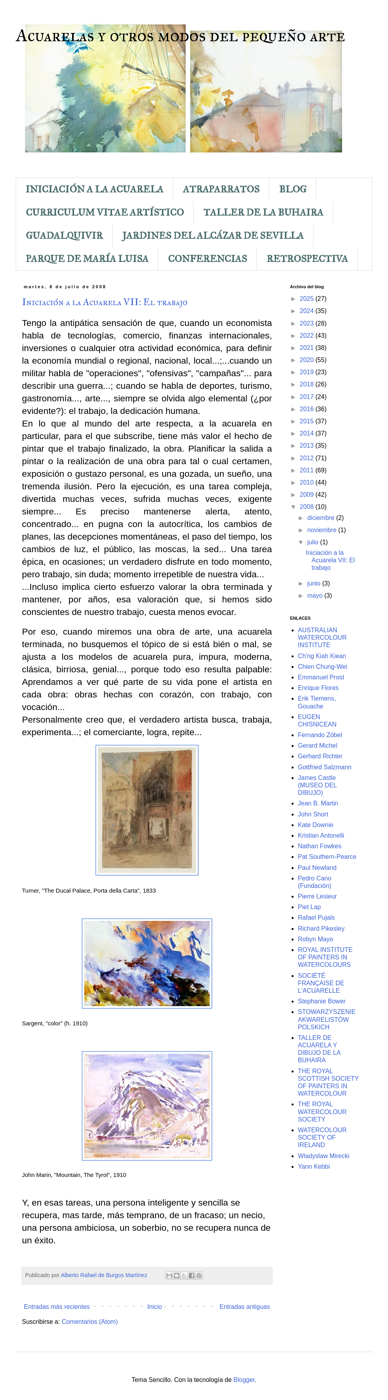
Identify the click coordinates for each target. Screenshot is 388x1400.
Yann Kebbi (314, 1166)
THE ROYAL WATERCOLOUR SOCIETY (322, 1111)
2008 (307, 506)
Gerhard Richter (320, 756)
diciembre (321, 517)
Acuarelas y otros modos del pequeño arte (180, 35)
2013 (307, 445)
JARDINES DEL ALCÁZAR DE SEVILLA (213, 236)
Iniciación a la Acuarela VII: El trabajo (105, 302)
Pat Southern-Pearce (327, 856)
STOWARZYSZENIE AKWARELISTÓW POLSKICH (327, 1019)
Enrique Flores (318, 687)
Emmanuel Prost (321, 677)
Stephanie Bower (322, 1001)
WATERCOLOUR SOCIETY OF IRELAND (322, 1137)
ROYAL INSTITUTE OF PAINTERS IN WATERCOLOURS (325, 957)
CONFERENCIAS (207, 259)
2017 (307, 396)
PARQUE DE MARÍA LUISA (87, 259)
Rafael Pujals (316, 917)
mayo (316, 595)
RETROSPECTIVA (307, 259)
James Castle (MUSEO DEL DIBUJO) (317, 785)
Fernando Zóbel (320, 735)
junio (314, 583)
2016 (307, 409)
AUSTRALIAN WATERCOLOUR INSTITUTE (322, 637)
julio (313, 542)
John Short (313, 814)
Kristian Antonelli (321, 835)
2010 (307, 482)
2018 (307, 384)
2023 (307, 323)
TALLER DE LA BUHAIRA (263, 212)
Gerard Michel (317, 745)
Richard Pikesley (321, 928)
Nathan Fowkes (319, 846)
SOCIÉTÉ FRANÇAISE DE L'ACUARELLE (321, 983)
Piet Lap (309, 907)
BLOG (292, 189)
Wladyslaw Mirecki (324, 1156)
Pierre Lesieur (317, 896)
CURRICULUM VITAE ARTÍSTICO (105, 212)
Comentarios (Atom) (90, 1321)
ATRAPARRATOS (221, 189)
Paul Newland (317, 867)
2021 (307, 347)
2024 (307, 310)
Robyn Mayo (315, 939)
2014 (307, 433)
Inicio (154, 1306)
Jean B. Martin (318, 803)
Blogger (244, 1379)
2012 (307, 458)
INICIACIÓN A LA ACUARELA (94, 189)
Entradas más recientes (57, 1306)
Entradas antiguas (244, 1306)
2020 (307, 360)
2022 (307, 335)
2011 (307, 470)
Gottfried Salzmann (325, 767)
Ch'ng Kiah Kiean (322, 656)
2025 (307, 298)
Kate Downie (316, 825)
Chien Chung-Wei (322, 666)
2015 (307, 421)
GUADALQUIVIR (64, 236)
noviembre (322, 530)
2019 (307, 372)
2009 (307, 494)
